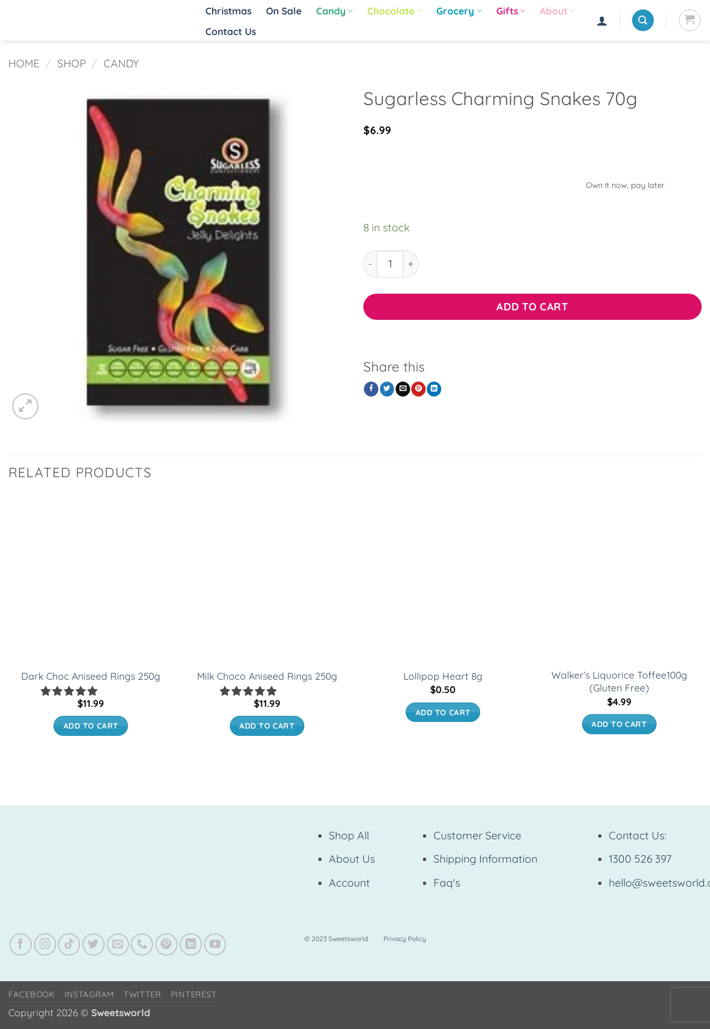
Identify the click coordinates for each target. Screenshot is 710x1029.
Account (349, 882)
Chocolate (394, 11)
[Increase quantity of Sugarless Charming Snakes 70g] (411, 264)
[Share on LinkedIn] (434, 389)
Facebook (31, 994)
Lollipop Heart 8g (442, 676)
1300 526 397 (640, 858)
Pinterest (194, 994)
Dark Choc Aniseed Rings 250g (90, 676)
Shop (71, 63)
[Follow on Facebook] (20, 944)
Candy (334, 11)
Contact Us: (638, 835)
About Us (352, 858)
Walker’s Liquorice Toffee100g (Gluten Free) (619, 681)
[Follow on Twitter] (93, 944)
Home (24, 63)
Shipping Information (485, 858)
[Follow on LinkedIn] (191, 944)
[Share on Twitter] (387, 389)
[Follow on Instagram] (45, 944)
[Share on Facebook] (371, 389)
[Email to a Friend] (403, 389)
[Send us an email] (118, 944)
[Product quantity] (390, 264)
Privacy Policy (404, 938)
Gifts (510, 11)
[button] (602, 20)
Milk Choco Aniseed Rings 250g (267, 676)
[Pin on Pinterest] (418, 389)
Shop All (349, 835)
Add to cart (532, 306)
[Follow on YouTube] (215, 944)
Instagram (90, 994)
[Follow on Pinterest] (166, 944)
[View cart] (690, 20)
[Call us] (142, 944)
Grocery (458, 11)
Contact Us (230, 31)
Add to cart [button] (91, 725)
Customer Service (477, 835)
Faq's (446, 882)
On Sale (284, 11)
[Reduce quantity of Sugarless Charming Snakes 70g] (370, 264)
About (557, 11)
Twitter (142, 994)
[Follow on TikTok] (69, 944)
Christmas (228, 11)
